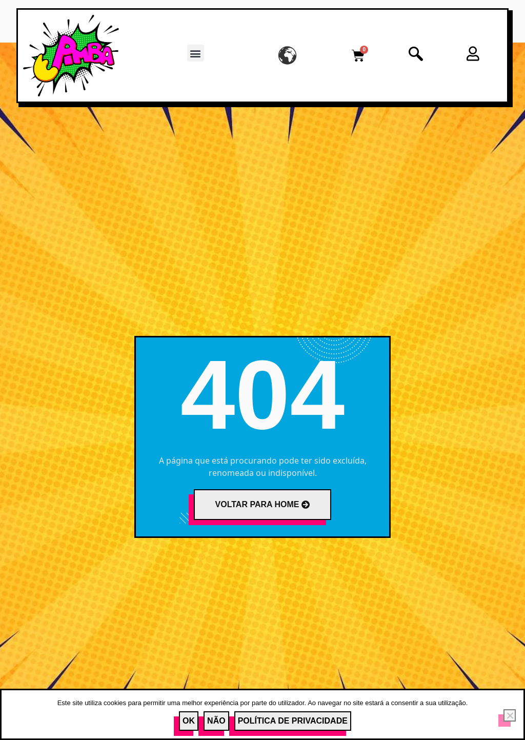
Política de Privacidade (293, 720)
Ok (189, 720)
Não (216, 720)
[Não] (509, 715)
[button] (195, 53)
